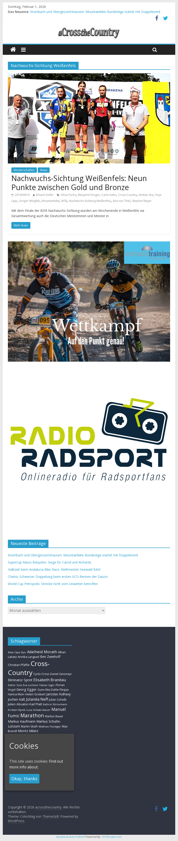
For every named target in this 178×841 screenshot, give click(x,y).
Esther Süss (15, 685)
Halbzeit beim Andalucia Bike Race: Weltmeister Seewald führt (54, 569)
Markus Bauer (54, 716)
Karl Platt (35, 704)
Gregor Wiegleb (29, 201)
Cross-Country (127, 195)
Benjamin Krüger (89, 195)
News (43, 170)
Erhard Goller (45, 195)
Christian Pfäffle (19, 665)
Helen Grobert (35, 694)
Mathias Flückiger (50, 726)
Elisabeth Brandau (49, 679)
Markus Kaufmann (21, 721)
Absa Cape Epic (17, 652)
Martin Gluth (29, 726)
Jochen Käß (16, 699)
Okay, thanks (24, 778)
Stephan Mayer (142, 201)
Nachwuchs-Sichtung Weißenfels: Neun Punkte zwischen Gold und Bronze (79, 182)
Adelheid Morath (42, 651)
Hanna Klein (16, 694)
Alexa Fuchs (68, 195)
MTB (64, 201)
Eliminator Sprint (20, 680)
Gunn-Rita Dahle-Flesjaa (53, 690)
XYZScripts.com (112, 836)
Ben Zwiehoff (50, 656)
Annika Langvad (28, 657)
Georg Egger (26, 689)
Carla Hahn (109, 195)
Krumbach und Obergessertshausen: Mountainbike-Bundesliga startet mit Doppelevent (95, 11)
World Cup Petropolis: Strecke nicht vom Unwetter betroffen (53, 584)
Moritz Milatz (28, 731)
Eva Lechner (30, 685)
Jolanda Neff (37, 699)
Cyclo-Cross (41, 674)
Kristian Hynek (16, 710)
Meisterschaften (24, 170)
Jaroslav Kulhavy (58, 694)
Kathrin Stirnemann (55, 704)
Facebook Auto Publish (70, 836)
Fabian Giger (47, 685)
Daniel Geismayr (61, 674)
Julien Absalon (18, 704)
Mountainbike (51, 201)
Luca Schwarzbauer (38, 710)
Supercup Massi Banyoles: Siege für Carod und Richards (49, 562)
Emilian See (146, 195)
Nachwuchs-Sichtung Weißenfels (90, 201)
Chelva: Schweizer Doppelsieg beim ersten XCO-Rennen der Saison (58, 576)
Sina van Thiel (121, 201)
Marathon (32, 715)
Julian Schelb (58, 700)
